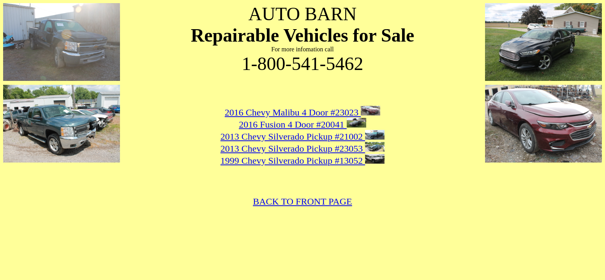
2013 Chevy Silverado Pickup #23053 (292, 149)
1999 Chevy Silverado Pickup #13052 (292, 161)
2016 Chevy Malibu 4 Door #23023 (293, 112)
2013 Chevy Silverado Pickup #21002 (292, 136)
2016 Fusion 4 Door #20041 (293, 124)
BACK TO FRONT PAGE (302, 201)
